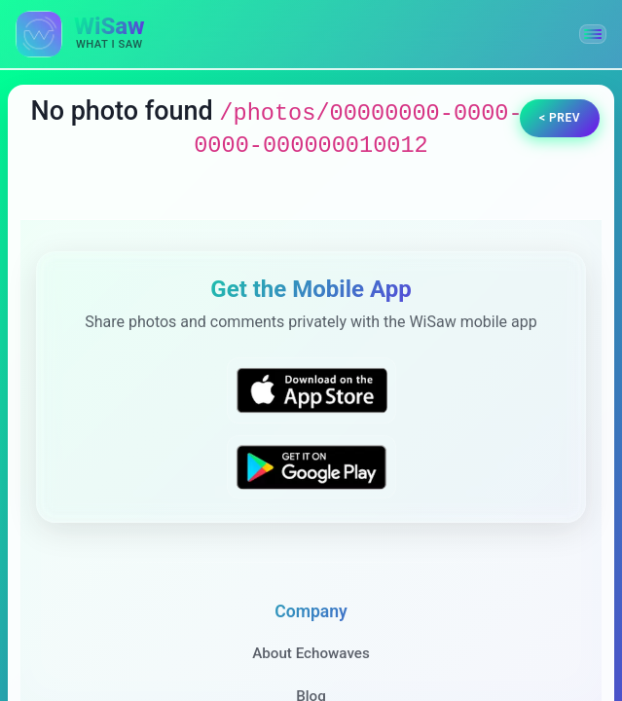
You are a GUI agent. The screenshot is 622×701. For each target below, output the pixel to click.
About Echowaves (311, 653)
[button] (592, 34)
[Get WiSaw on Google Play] (311, 466)
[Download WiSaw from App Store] (311, 390)
